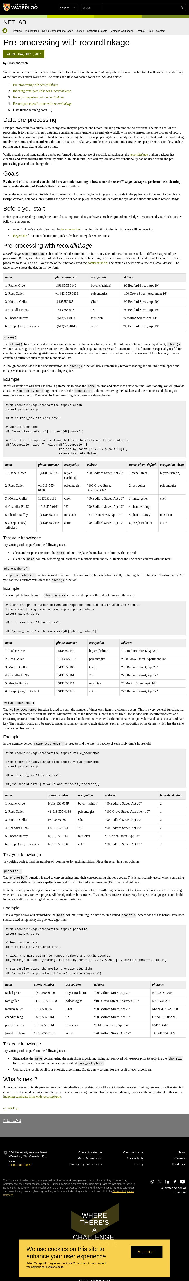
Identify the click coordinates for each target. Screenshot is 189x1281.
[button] (152, 7)
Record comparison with (38, 97)
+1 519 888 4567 (20, 1157)
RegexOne (20, 235)
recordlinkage (11, 1100)
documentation (70, 229)
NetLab (12, 1112)
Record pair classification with (42, 103)
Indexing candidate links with (42, 91)
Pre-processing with (35, 85)
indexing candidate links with (32, 1089)
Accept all (147, 1252)
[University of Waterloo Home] (20, 7)
